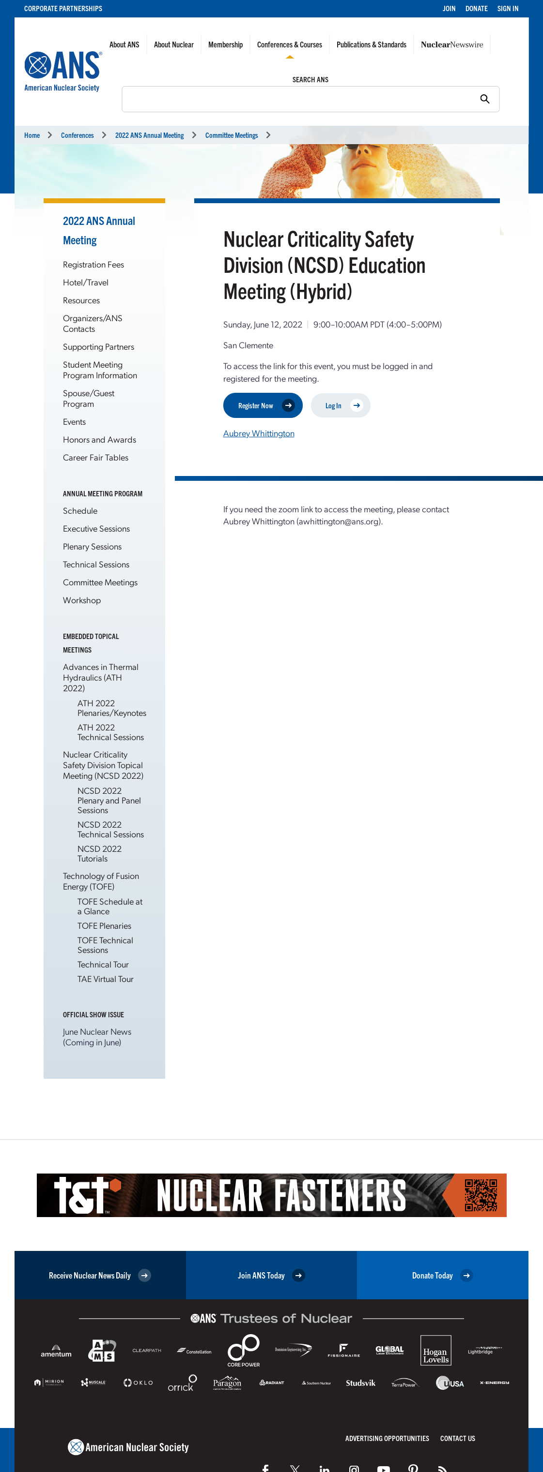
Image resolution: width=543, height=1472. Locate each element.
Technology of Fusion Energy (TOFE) (101, 881)
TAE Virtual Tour (106, 978)
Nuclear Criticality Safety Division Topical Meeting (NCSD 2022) (103, 764)
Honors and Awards (99, 439)
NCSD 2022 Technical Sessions (111, 828)
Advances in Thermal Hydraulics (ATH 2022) (101, 677)
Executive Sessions (96, 528)
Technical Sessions (96, 563)
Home (32, 134)
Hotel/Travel (86, 281)
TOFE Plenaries (104, 925)
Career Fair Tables (95, 456)
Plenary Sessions (92, 545)
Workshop (82, 599)
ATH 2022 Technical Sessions (111, 731)
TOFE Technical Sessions (105, 944)
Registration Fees (93, 263)
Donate (476, 8)
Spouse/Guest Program (88, 398)
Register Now (266, 405)
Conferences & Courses (289, 44)
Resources (81, 299)
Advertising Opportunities (387, 1437)
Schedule (80, 510)
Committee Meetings (231, 134)
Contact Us (457, 1437)
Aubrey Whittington (259, 432)
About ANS (124, 44)
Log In (344, 405)
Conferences (77, 134)
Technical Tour (103, 963)
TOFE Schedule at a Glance (110, 905)
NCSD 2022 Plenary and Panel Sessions (109, 800)
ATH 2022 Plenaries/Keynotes (112, 707)
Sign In (508, 8)
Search (116, 98)
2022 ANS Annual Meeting (149, 134)
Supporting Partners (98, 346)
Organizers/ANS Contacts (93, 323)
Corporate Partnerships (63, 8)
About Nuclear (174, 44)
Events (74, 421)
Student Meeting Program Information (100, 369)
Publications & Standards (371, 44)
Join (449, 8)
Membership (225, 44)
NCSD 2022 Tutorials (100, 853)
